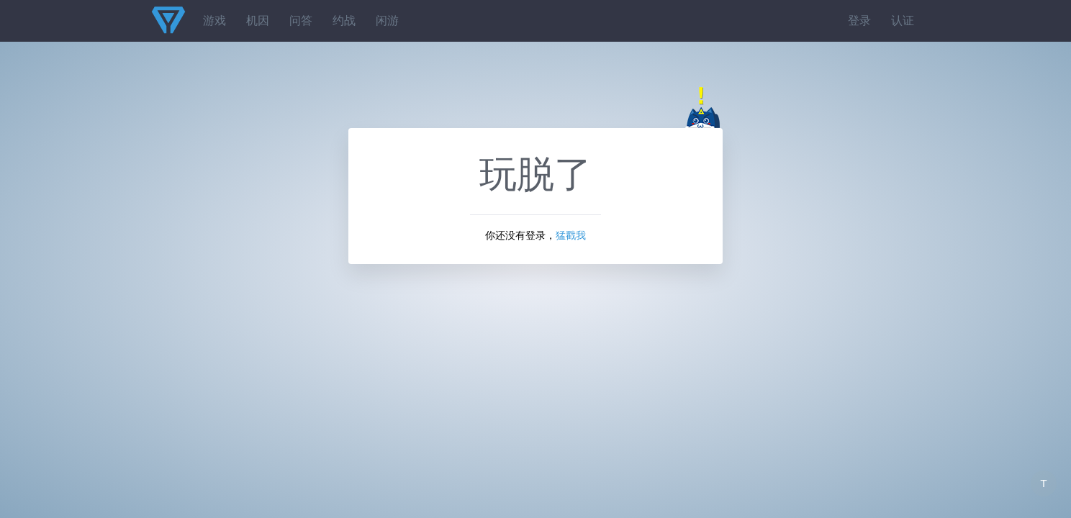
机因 (257, 20)
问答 (300, 20)
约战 (344, 20)
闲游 (387, 20)
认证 (902, 20)
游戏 (214, 20)
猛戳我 (571, 235)
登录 (859, 20)
